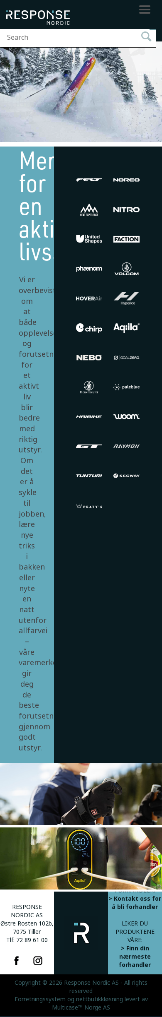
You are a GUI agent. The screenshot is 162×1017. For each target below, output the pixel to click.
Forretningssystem (40, 999)
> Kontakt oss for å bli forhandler (134, 902)
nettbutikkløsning (99, 999)
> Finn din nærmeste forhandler (135, 956)
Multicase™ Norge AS (81, 1007)
